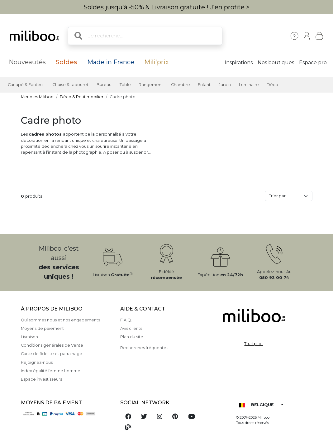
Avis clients (131, 328)
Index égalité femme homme (50, 370)
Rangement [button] (151, 84)
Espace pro (313, 62)
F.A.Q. (126, 320)
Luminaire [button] (249, 84)
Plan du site (131, 336)
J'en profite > (230, 7)
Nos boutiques (276, 62)
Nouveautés (27, 62)
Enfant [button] (204, 84)
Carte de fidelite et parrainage (51, 353)
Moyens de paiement (42, 328)
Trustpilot (253, 343)
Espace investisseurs (41, 379)
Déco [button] (272, 84)
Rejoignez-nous (37, 362)
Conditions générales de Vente (52, 345)
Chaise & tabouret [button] (70, 84)
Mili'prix (156, 62)
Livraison (29, 336)
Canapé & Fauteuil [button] (26, 84)
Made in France (110, 62)
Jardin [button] (225, 84)
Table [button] (125, 84)
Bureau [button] (104, 84)
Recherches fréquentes (144, 347)
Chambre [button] (180, 84)
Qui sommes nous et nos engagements (60, 320)
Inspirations (239, 62)
